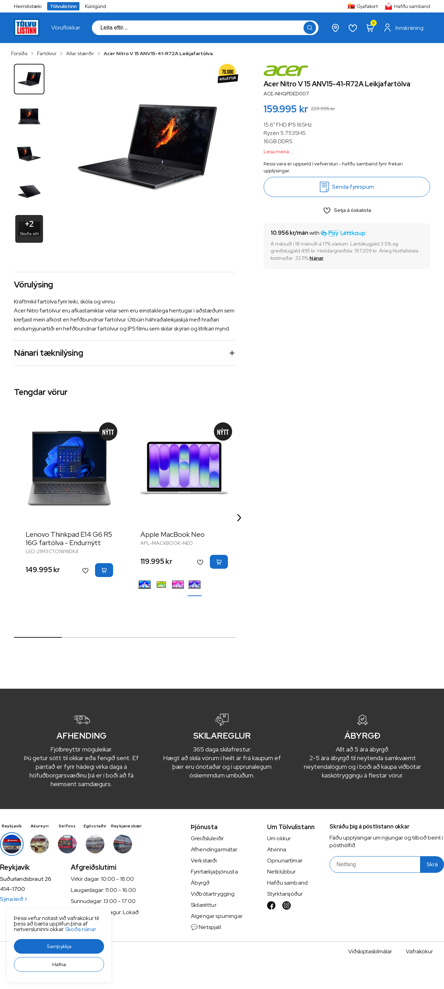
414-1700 (12, 889)
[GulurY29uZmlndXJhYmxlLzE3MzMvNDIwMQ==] (161, 585)
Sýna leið (13, 899)
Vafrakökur (419, 951)
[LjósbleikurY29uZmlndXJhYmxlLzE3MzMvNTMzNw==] (178, 585)
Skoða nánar (80, 929)
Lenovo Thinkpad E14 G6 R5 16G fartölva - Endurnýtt (69, 538)
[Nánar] (316, 258)
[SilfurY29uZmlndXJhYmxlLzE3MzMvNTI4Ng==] (195, 585)
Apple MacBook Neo (172, 534)
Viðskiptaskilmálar (370, 951)
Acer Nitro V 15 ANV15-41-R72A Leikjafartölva (158, 53)
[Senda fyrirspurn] (347, 187)
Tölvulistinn (63, 6)
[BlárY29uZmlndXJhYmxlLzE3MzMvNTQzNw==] (145, 585)
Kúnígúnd (95, 6)
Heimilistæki (28, 6)
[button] (59, 946)
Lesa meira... (278, 151)
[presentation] (66, 27)
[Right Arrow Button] (239, 518)
